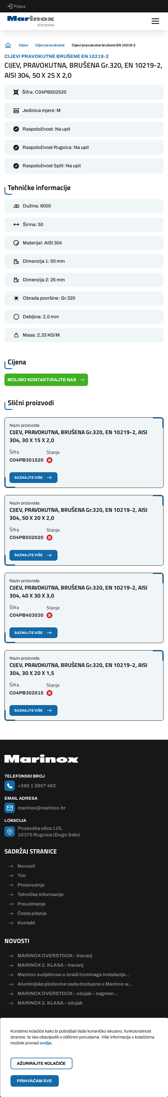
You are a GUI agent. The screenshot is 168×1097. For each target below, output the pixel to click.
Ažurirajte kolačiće (41, 1063)
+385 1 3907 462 (37, 785)
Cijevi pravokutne (50, 45)
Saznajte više (33, 477)
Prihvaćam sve (34, 1081)
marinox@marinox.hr (41, 807)
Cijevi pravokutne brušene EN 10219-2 (103, 45)
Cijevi (23, 45)
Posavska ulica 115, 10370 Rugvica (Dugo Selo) (49, 831)
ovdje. (46, 1043)
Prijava (16, 6)
